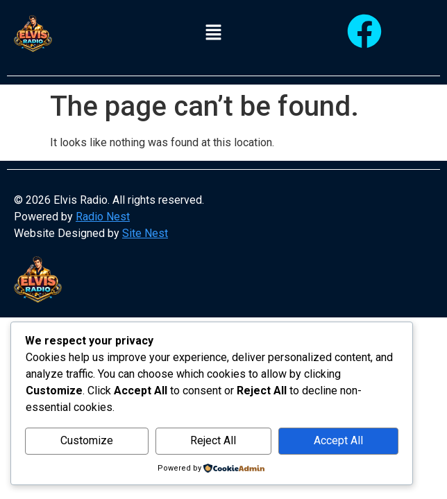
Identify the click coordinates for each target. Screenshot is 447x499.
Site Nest (145, 233)
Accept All (338, 440)
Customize (86, 440)
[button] (214, 33)
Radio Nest (103, 216)
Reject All (213, 440)
